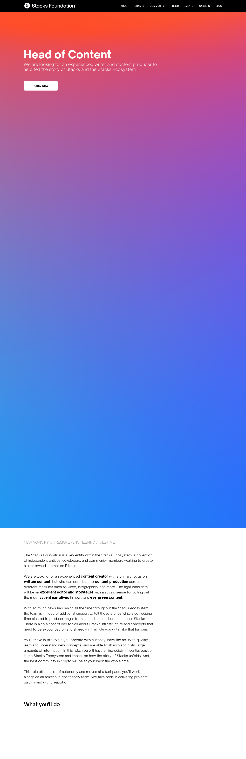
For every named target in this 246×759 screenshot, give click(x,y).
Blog (219, 6)
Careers (204, 6)
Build (175, 6)
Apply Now (41, 85)
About (125, 6)
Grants (139, 6)
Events (188, 6)
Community (157, 6)
